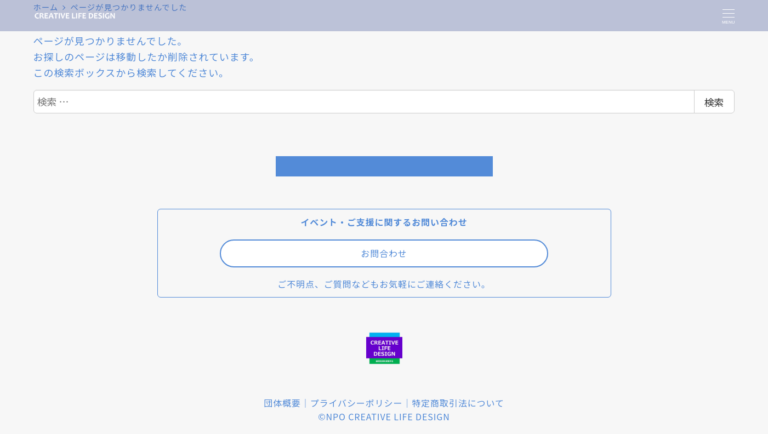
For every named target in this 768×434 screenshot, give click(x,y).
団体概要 (282, 402)
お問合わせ (384, 253)
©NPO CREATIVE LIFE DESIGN (384, 416)
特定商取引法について (458, 402)
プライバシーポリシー (356, 402)
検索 (714, 102)
